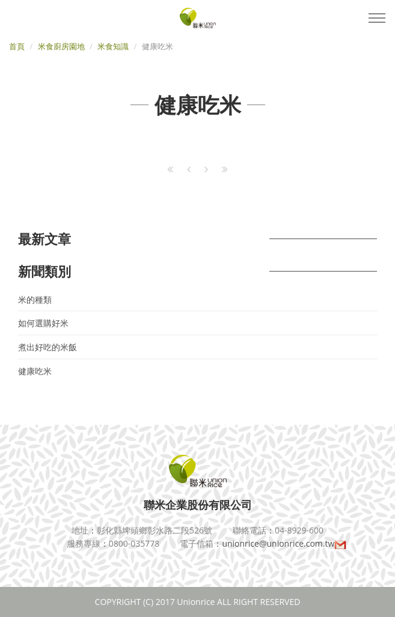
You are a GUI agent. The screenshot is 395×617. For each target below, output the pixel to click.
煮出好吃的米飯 (47, 347)
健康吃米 (35, 371)
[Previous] (189, 169)
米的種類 (35, 299)
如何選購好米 (43, 323)
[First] (170, 169)
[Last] (225, 169)
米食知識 (113, 46)
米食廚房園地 (61, 46)
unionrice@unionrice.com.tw (284, 543)
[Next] (206, 169)
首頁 (17, 46)
